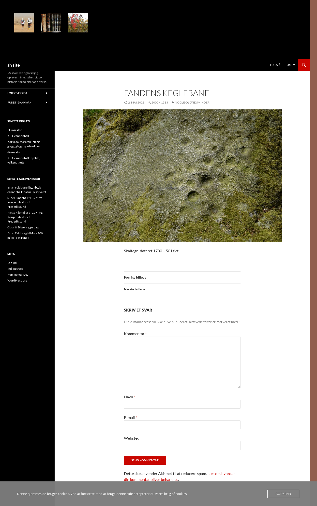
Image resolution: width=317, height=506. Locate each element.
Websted (131, 438)
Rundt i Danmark (19, 102)
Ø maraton (14, 152)
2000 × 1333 (159, 102)
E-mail (130, 417)
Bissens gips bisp (28, 227)
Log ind (12, 263)
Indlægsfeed (15, 268)
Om (289, 64)
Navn (129, 396)
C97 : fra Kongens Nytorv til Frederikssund (24, 202)
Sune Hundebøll (17, 198)
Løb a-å (275, 64)
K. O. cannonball (18, 136)
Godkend (283, 493)
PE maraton (14, 130)
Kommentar (135, 333)
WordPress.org (17, 280)
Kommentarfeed (18, 274)
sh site (13, 65)
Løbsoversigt (17, 93)
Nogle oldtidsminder (192, 102)
